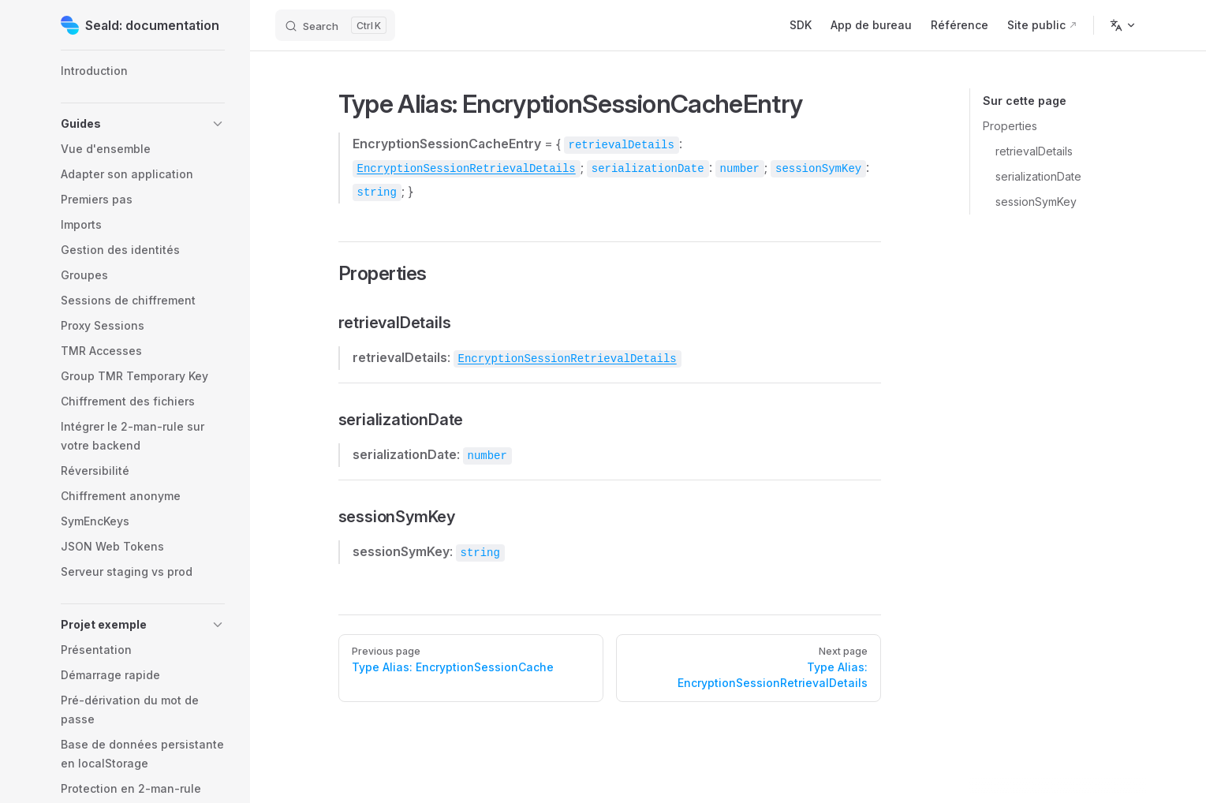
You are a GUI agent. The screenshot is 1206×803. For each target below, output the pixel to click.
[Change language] (1123, 25)
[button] (143, 123)
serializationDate (1038, 176)
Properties (1010, 126)
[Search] (335, 25)
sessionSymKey (1036, 201)
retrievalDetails (1034, 151)
